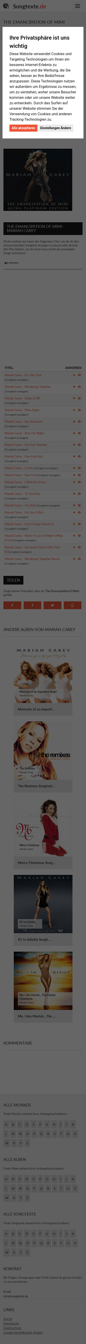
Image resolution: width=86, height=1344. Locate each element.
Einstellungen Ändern (55, 128)
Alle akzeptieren (23, 128)
